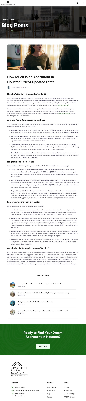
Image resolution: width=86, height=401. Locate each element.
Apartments (51, 390)
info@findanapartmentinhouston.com (27, 390)
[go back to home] (19, 369)
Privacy (66, 387)
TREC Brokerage (69, 394)
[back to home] (8, 3)
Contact (49, 397)
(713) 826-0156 (20, 387)
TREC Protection (69, 397)
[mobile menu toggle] (82, 3)
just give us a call (63, 105)
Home (3, 31)
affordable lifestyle (64, 113)
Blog (12, 31)
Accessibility (68, 390)
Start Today (43, 346)
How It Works (51, 387)
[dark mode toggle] (77, 3)
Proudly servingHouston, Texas (20, 395)
